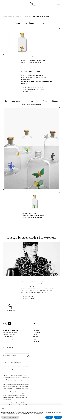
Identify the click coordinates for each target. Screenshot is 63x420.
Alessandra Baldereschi (35, 62)
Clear (28, 67)
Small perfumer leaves (29, 213)
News (35, 334)
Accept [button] (57, 417)
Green (33, 67)
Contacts (36, 341)
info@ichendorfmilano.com (12, 339)
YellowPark (10, 369)
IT (5, 323)
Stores (36, 338)
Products (11, 16)
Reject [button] (49, 417)
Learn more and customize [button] (10, 417)
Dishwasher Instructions (35, 75)
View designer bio (28, 296)
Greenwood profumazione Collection (31, 101)
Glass (30, 69)
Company (36, 336)
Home (5, 16)
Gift (35, 339)
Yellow (37, 67)
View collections (28, 298)
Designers (37, 332)
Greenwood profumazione (23, 16)
